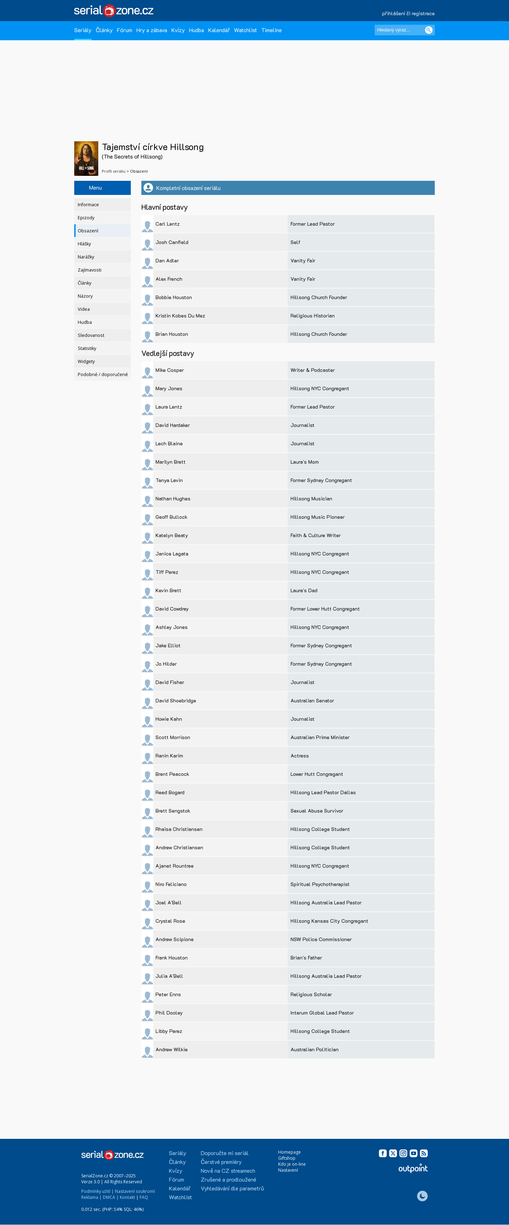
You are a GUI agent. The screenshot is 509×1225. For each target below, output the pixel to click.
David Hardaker (173, 425)
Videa (84, 309)
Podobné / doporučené (103, 374)
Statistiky (87, 348)
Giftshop (287, 1158)
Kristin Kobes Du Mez (180, 315)
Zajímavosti (89, 270)
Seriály (83, 30)
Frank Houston (172, 957)
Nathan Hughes (173, 498)
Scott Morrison (173, 737)
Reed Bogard (170, 792)
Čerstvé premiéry (221, 1161)
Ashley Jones (172, 627)
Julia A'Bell (169, 976)
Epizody (86, 218)
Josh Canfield (172, 242)
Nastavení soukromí (135, 1191)
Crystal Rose (170, 920)
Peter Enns (168, 994)
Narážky (86, 257)
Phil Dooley (169, 1012)
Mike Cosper (170, 370)
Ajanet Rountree (175, 865)
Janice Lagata (172, 553)
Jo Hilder (166, 663)
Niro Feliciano (171, 884)
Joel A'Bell (169, 902)
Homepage (289, 1152)
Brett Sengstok (173, 810)
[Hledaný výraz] (405, 30)
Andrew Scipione (175, 939)
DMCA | (111, 1197)
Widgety (86, 361)
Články (104, 30)
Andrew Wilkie (172, 1049)
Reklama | (91, 1197)
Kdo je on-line (292, 1164)
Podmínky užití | (97, 1191)
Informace (88, 205)
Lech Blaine (169, 443)
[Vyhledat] (429, 30)
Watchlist (245, 30)
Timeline (271, 30)
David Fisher (170, 682)
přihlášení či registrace (408, 13)
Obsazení (88, 231)
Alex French (169, 278)
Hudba (196, 30)
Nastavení (288, 1170)
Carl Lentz (168, 223)
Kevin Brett (168, 590)
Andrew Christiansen (179, 847)
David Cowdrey (172, 608)
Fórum (124, 30)
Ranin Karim (169, 755)
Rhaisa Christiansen (179, 829)
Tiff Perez (167, 572)
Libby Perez (169, 1031)
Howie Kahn (169, 718)
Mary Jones (169, 388)
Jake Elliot (168, 645)
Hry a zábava (151, 30)
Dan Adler (167, 260)
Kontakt (127, 1197)
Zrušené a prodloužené (228, 1179)
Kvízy (178, 30)
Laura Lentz (169, 406)
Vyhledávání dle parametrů (232, 1188)
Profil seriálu (113, 171)
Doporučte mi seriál (224, 1152)
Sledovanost (91, 335)
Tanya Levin (169, 480)
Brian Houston (172, 334)
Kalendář (219, 30)
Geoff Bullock (171, 516)
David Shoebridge (176, 700)
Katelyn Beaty (172, 535)
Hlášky (84, 244)
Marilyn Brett (171, 461)
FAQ (144, 1197)
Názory (85, 296)
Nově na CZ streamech (228, 1170)
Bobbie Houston (174, 297)
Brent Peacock (172, 774)
